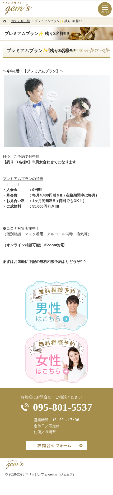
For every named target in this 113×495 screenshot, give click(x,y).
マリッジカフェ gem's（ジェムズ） (50, 474)
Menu (105, 9)
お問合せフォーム (56, 445)
